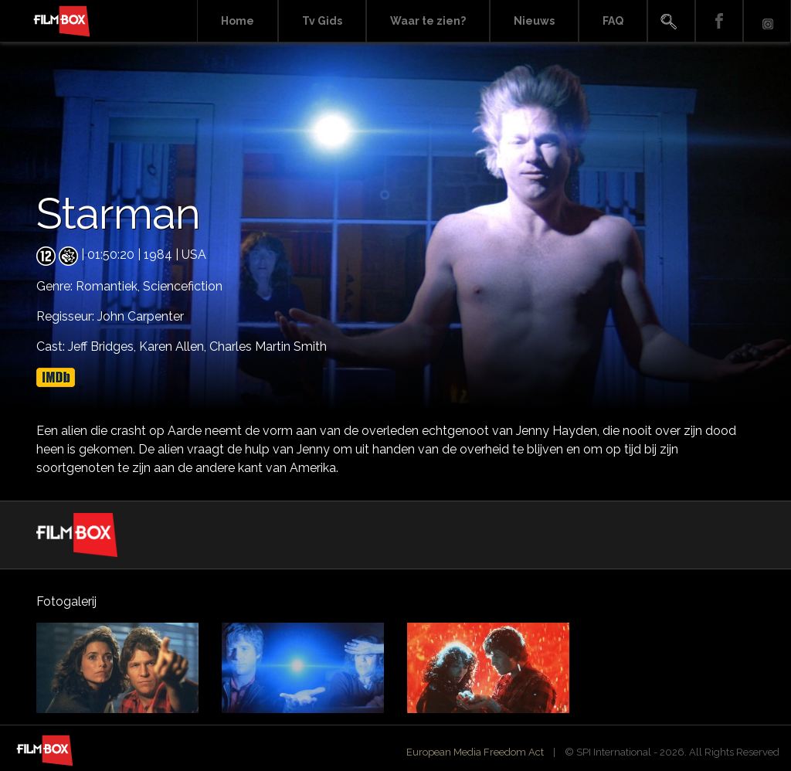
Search (671, 21)
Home (237, 21)
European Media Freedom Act (475, 752)
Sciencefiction (182, 286)
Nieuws (534, 21)
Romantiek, (109, 286)
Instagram (767, 21)
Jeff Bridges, (103, 346)
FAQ (613, 21)
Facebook (719, 21)
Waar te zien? (428, 21)
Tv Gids (322, 21)
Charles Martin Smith (268, 346)
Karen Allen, (174, 346)
